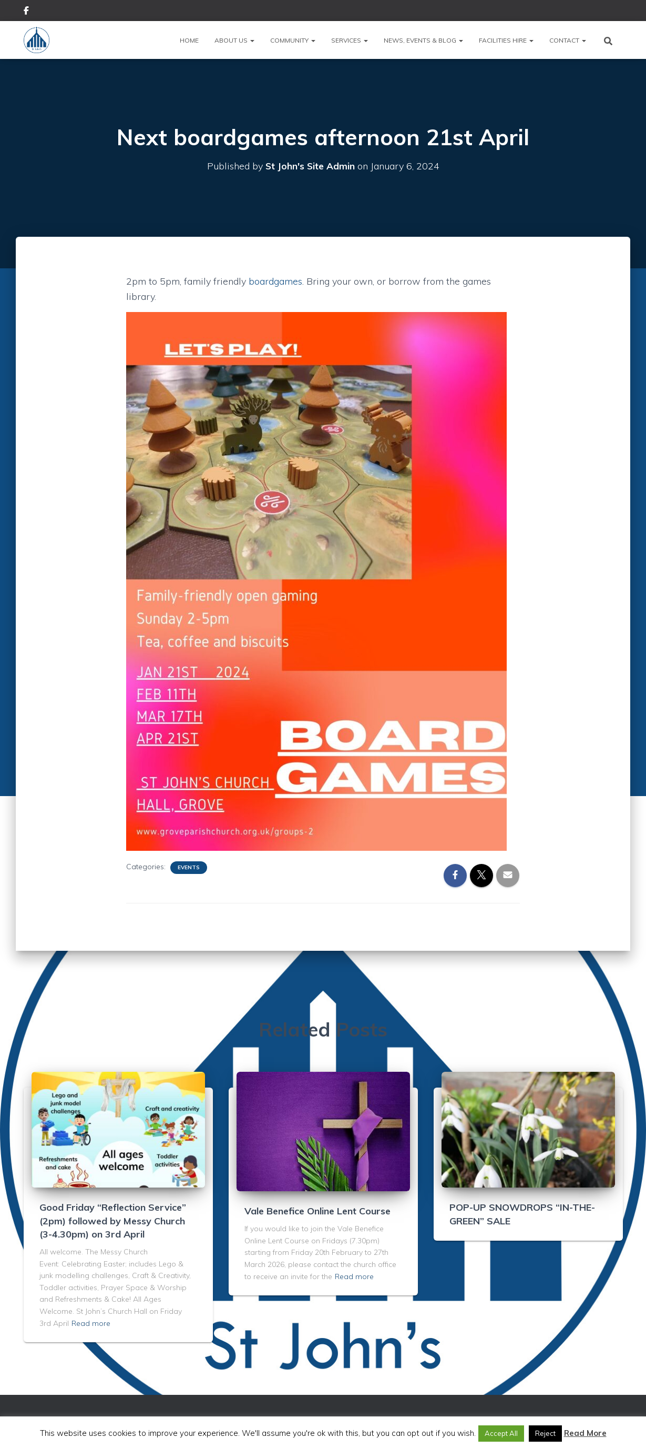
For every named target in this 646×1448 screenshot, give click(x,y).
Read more (90, 1323)
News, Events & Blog (423, 40)
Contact (567, 40)
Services (349, 40)
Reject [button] (545, 1433)
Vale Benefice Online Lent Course (317, 1211)
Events (189, 867)
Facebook (26, 12)
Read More (585, 1433)
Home (189, 40)
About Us (234, 40)
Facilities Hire (506, 40)
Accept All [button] (501, 1433)
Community (292, 40)
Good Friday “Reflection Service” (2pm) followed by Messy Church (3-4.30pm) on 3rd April (112, 1220)
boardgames (275, 281)
